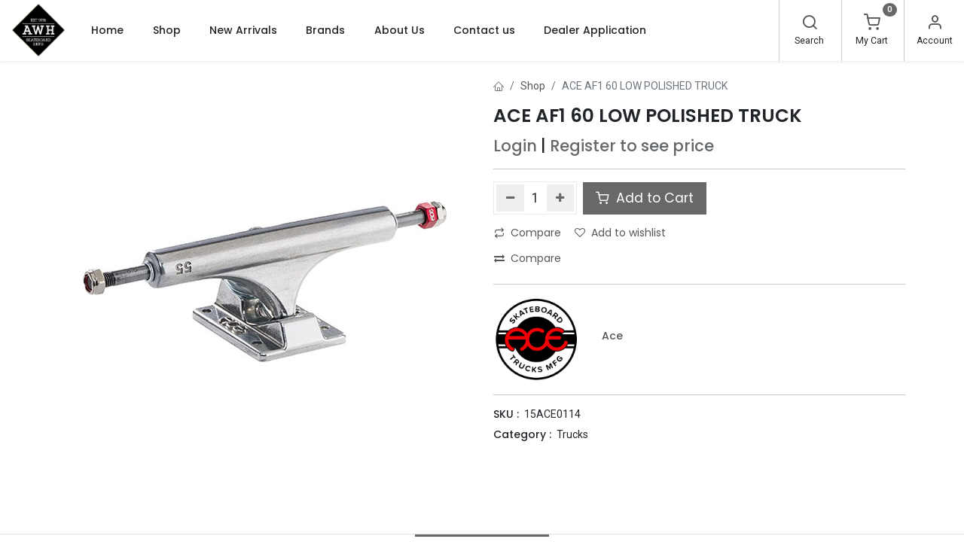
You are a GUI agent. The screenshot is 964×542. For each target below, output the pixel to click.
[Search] (809, 24)
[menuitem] (107, 30)
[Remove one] (510, 198)
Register (583, 146)
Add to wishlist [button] (620, 232)
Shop (532, 86)
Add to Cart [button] (645, 198)
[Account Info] (934, 24)
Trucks (572, 434)
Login (515, 146)
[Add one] (561, 198)
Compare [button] (527, 232)
